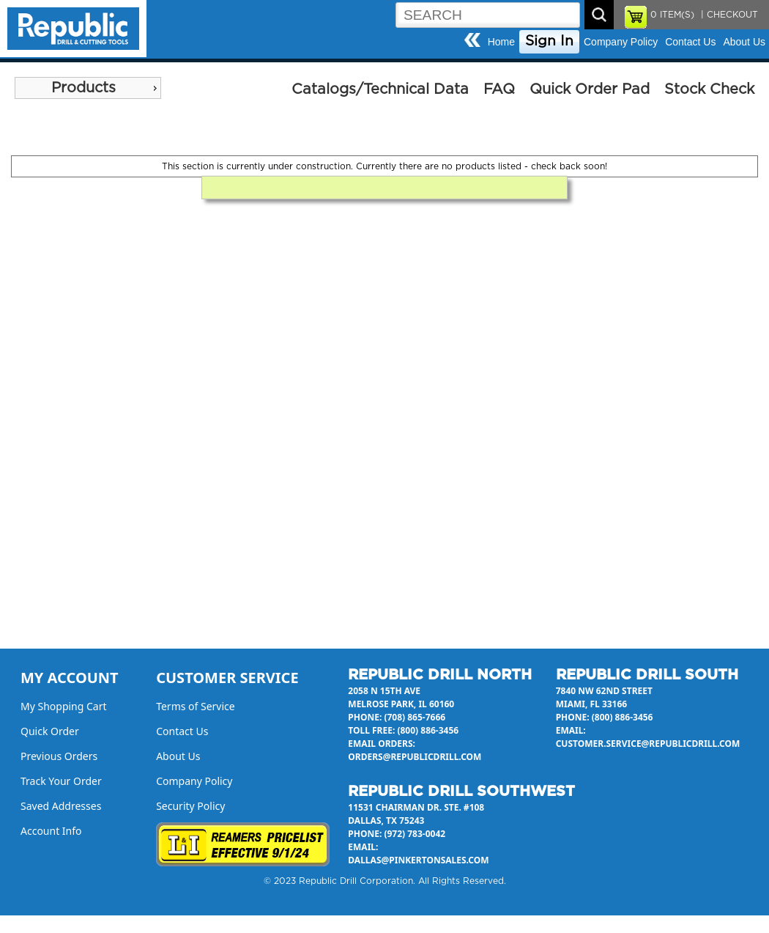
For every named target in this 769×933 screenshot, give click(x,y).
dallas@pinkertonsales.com (418, 860)
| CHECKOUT (728, 14)
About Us (744, 42)
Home (501, 42)
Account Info (51, 831)
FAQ (499, 89)
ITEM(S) (672, 14)
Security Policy (190, 806)
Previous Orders (59, 756)
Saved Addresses (61, 806)
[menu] (88, 88)
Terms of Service (195, 706)
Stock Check (709, 89)
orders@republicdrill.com (414, 757)
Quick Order (50, 731)
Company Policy (621, 42)
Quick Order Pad (590, 89)
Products (83, 88)
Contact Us (690, 42)
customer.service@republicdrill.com (648, 743)
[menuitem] (87, 88)
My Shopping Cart (64, 706)
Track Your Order (61, 781)
